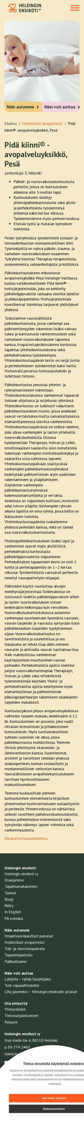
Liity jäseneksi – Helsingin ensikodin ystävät (40, 991)
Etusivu (13, 123)
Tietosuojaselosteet (21, 1015)
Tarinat (10, 892)
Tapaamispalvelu (18, 954)
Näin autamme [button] (20, 107)
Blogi (8, 899)
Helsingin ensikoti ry (21, 873)
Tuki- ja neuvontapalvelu (24, 948)
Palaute (10, 1022)
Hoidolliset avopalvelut (24, 942)
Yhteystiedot (15, 1009)
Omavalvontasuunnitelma (25, 838)
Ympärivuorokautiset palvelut (28, 936)
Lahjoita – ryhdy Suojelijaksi (27, 979)
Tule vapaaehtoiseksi (21, 985)
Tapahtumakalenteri (20, 886)
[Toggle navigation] (75, 8)
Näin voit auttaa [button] (59, 107)
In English (12, 911)
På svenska (13, 918)
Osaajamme (14, 880)
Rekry (8, 905)
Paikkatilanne (15, 961)
